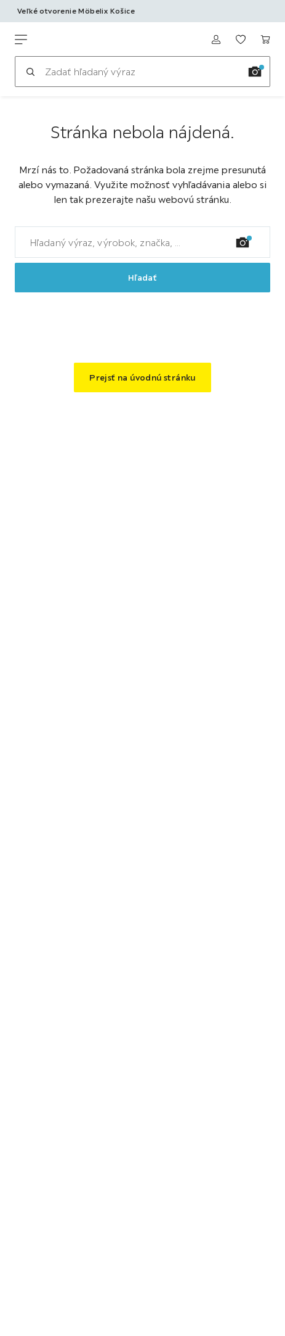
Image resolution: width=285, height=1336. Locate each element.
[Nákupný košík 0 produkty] (265, 39)
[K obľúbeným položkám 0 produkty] (240, 39)
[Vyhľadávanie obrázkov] (255, 71)
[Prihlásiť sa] (216, 39)
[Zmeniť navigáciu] (21, 39)
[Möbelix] (72, 39)
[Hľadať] (30, 71)
